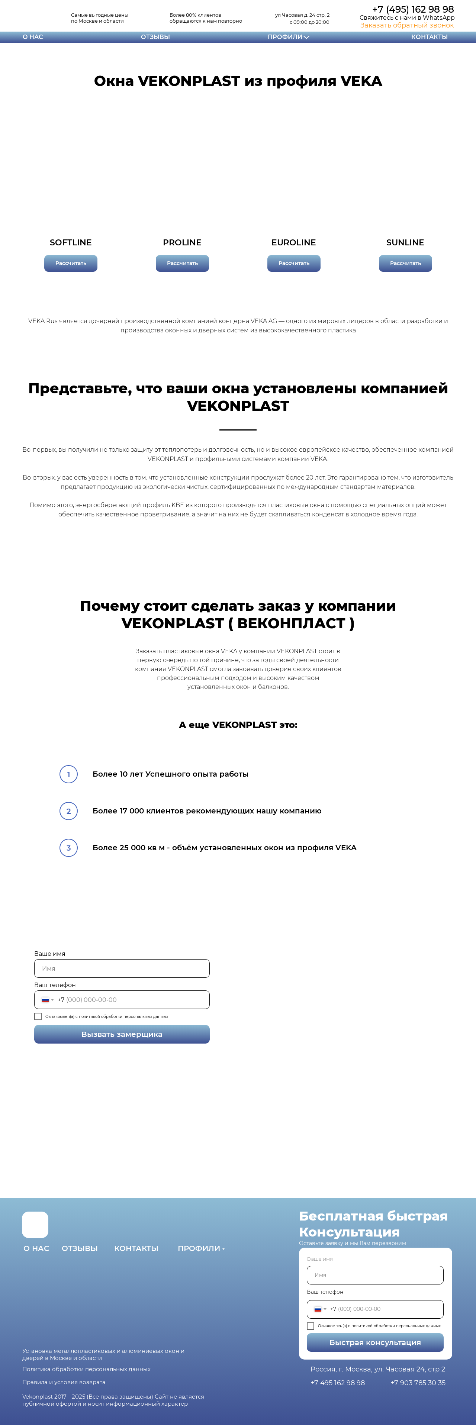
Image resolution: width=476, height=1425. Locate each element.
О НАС (33, 37)
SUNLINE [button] (405, 243)
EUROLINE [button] (293, 243)
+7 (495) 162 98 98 (413, 9)
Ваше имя (49, 953)
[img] (32, 17)
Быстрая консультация (364, 1342)
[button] (407, 25)
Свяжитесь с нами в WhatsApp (407, 17)
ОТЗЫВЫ (155, 37)
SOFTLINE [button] (71, 243)
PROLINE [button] (182, 243)
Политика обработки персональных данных (86, 1369)
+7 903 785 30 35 (418, 1383)
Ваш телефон (55, 985)
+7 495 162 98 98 (338, 1383)
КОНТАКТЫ (429, 37)
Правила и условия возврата (64, 1382)
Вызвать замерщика (98, 1034)
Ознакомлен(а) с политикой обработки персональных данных (379, 1326)
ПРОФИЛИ (285, 37)
